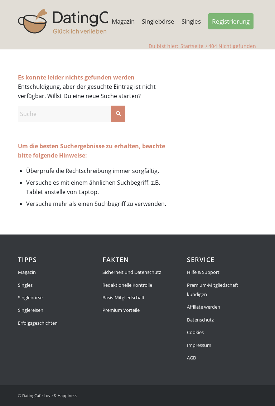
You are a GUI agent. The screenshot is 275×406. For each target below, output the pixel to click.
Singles (25, 285)
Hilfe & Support (203, 272)
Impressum (199, 345)
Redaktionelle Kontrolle (127, 285)
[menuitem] (123, 21)
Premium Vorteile (121, 310)
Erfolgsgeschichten (38, 323)
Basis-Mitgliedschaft (123, 297)
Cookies (195, 332)
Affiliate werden (203, 307)
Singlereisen (30, 310)
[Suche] (71, 114)
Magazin (27, 272)
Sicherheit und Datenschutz (131, 272)
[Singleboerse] (75, 21)
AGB (191, 357)
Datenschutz (200, 319)
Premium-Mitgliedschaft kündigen (212, 290)
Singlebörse (30, 297)
